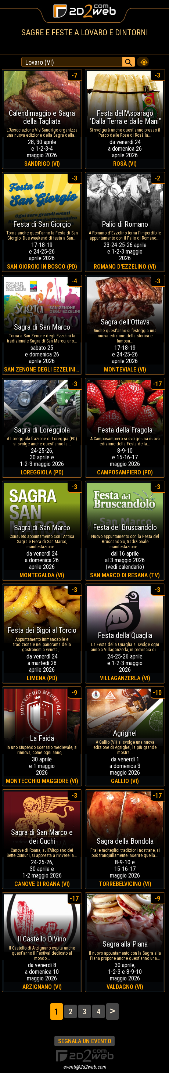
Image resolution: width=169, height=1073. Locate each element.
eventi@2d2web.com (84, 1067)
